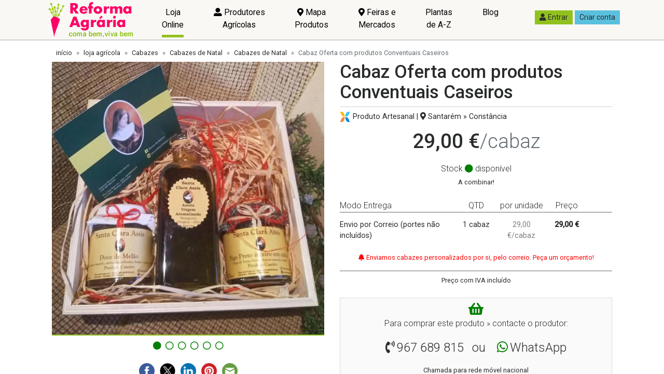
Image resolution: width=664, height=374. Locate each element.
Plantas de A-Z (438, 18)
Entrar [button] (554, 17)
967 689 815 (430, 347)
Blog (490, 12)
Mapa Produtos (311, 18)
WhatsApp (538, 347)
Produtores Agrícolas (239, 18)
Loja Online (173, 18)
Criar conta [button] (597, 17)
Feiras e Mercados (377, 18)
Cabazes (145, 53)
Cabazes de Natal (196, 53)
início (64, 53)
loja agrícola (102, 53)
